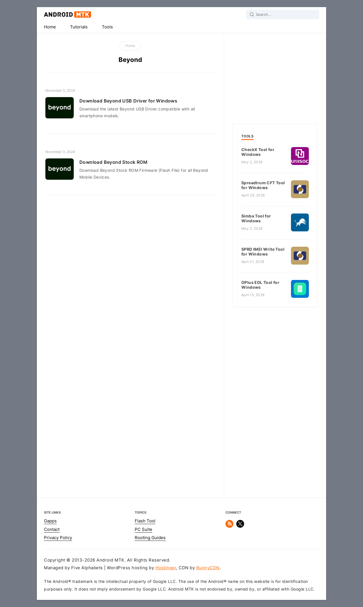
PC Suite (143, 529)
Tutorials (79, 27)
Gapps (50, 521)
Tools (107, 27)
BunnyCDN (208, 567)
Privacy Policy (58, 537)
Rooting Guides (150, 537)
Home (50, 27)
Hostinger (165, 567)
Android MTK (67, 14)
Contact (52, 529)
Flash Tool (145, 521)
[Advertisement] (275, 76)
